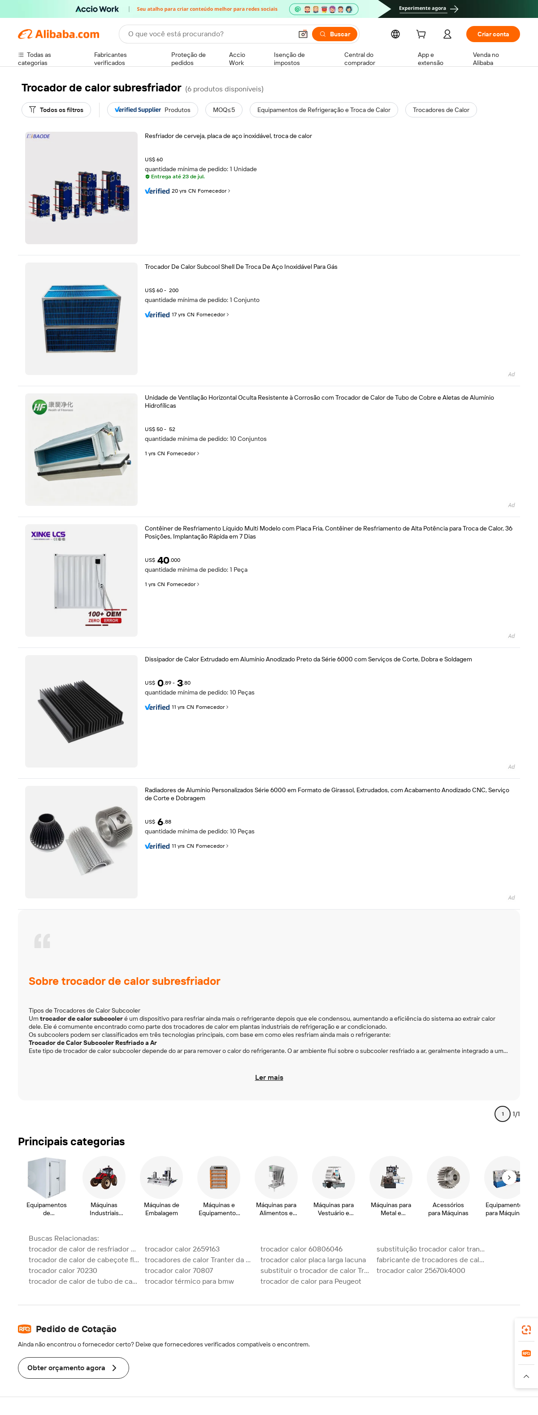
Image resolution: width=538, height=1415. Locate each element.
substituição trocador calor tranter (432, 1249)
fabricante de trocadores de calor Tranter (432, 1259)
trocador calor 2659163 (182, 1249)
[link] (526, 1330)
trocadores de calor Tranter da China (200, 1259)
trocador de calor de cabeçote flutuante (84, 1259)
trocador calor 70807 (179, 1270)
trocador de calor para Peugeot (310, 1281)
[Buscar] (334, 34)
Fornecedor (215, 191)
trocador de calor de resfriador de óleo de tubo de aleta (84, 1249)
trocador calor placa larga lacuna (313, 1259)
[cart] (423, 35)
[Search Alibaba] (209, 34)
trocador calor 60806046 (301, 1249)
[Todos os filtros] (56, 109)
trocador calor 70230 (63, 1270)
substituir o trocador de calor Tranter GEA (315, 1270)
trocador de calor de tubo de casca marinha (84, 1281)
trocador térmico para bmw (189, 1281)
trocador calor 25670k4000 (421, 1270)
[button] (303, 34)
